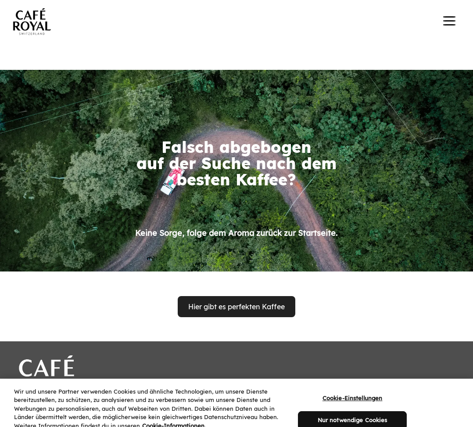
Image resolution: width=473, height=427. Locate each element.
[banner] (236, 23)
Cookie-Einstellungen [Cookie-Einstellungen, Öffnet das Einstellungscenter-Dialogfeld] (352, 405)
